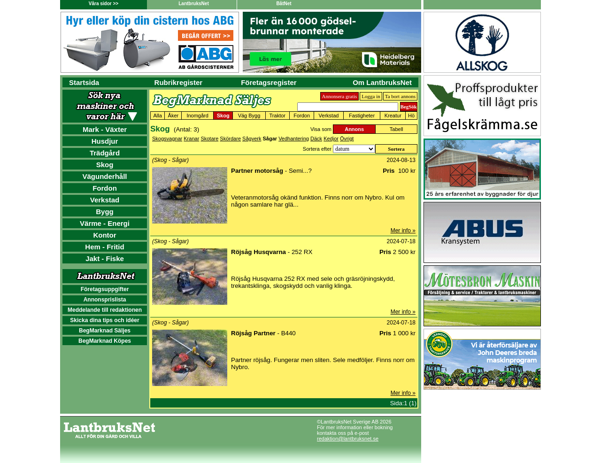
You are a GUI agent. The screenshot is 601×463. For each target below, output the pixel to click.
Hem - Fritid (104, 247)
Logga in (371, 96)
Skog (105, 165)
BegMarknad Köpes (104, 341)
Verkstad (105, 200)
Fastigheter (362, 115)
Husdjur (105, 141)
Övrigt (347, 138)
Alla (158, 115)
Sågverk (251, 138)
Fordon (104, 188)
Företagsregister (268, 82)
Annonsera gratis (339, 96)
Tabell (396, 129)
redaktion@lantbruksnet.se (347, 438)
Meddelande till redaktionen (105, 310)
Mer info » (403, 230)
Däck (316, 138)
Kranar (191, 138)
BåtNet (283, 3)
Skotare (209, 138)
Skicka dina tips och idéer (104, 320)
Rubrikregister (178, 82)
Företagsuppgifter (105, 289)
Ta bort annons (400, 96)
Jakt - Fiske (104, 258)
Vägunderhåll (104, 176)
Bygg (105, 212)
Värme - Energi (105, 223)
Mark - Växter (105, 129)
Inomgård (197, 115)
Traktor (277, 115)
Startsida (84, 82)
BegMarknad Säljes (105, 330)
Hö (411, 115)
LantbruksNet (193, 3)
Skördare (230, 138)
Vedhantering (293, 138)
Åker (173, 115)
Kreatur (393, 115)
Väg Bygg (249, 115)
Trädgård (105, 153)
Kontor (104, 235)
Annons (354, 129)
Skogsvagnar (167, 138)
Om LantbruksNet (382, 82)
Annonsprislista (105, 299)
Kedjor (331, 138)
